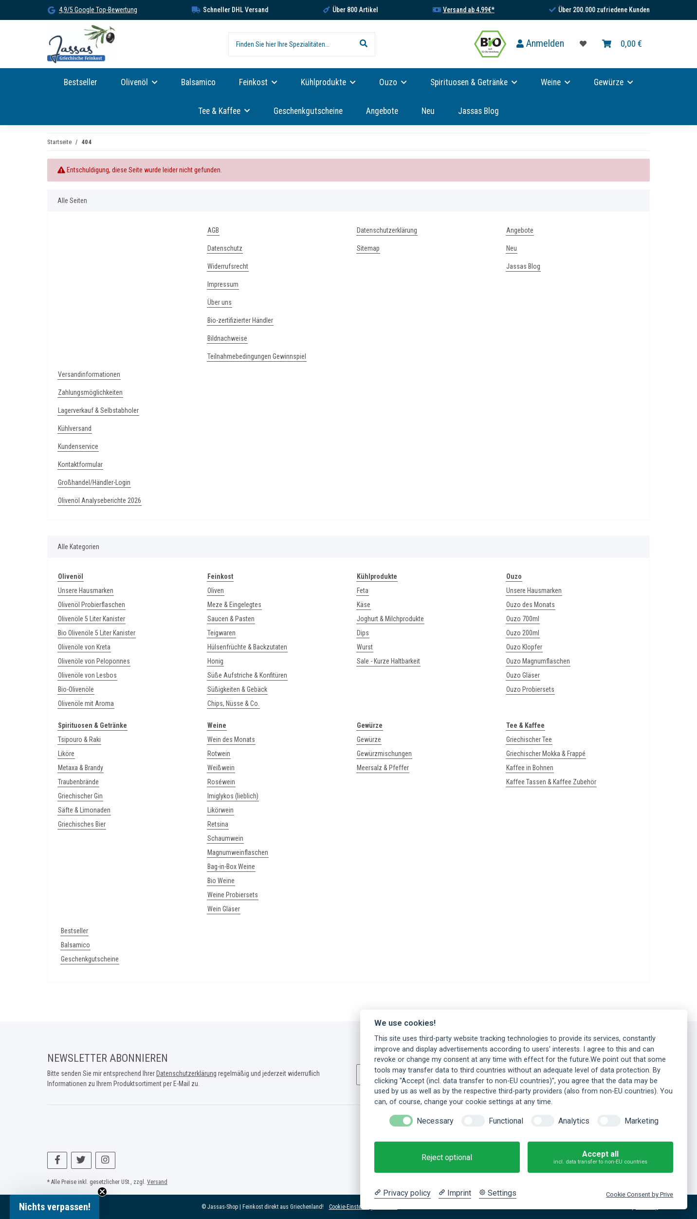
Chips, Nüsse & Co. (233, 703)
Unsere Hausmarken (85, 590)
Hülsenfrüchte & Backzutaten (247, 647)
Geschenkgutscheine (90, 959)
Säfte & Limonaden (84, 810)
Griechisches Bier (82, 824)
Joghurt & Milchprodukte (390, 619)
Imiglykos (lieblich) (232, 796)
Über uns (219, 302)
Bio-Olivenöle (76, 689)
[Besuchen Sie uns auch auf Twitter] (81, 1160)
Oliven (215, 590)
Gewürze (369, 739)
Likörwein (220, 810)
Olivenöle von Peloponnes (94, 661)
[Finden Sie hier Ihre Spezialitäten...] (290, 44)
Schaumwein (225, 838)
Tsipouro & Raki (79, 739)
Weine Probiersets (232, 895)
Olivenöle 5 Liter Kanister (91, 619)
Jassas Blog (478, 111)
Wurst (365, 647)
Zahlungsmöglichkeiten (90, 392)
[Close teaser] (102, 1192)
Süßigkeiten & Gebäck (237, 689)
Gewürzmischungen (384, 753)
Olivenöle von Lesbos (87, 675)
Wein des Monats (231, 739)
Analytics (573, 1121)
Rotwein (218, 753)
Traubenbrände (78, 782)
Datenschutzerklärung (387, 230)
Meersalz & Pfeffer (383, 768)
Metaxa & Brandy (80, 768)
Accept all (600, 1157)
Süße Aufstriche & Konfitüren (247, 675)
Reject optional (447, 1157)
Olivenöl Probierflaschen (91, 605)
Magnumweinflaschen (237, 852)
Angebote (382, 111)
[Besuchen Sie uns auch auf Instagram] (105, 1160)
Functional (506, 1121)
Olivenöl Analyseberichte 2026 (99, 500)
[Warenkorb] (622, 44)
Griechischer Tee (529, 739)
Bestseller (74, 931)
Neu (428, 111)
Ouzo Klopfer (524, 647)
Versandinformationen (89, 374)
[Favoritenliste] (583, 44)
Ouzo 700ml (522, 619)
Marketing (641, 1121)
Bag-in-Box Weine (231, 866)
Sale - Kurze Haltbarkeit (388, 661)
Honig (215, 661)
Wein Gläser (223, 909)
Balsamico (75, 945)
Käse (363, 605)
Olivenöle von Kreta (84, 647)
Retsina (217, 824)
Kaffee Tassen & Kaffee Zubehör (551, 782)
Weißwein (221, 768)
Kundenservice (78, 446)
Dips (363, 633)
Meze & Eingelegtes (234, 605)
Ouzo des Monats (530, 605)
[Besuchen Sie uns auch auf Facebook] (57, 1160)
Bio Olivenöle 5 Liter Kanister (96, 633)
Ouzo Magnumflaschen (538, 661)
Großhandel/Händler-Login (94, 482)
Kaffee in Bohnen (529, 768)
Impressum (222, 284)
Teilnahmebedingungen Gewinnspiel (256, 356)
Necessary (435, 1121)
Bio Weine (221, 881)
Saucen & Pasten (231, 619)
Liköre (66, 753)
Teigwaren (221, 633)
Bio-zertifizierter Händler (240, 320)
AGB (213, 230)
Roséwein (221, 782)
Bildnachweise (227, 338)
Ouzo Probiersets (530, 689)
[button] (540, 44)
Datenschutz (224, 248)
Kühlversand (75, 428)
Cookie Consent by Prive (639, 1194)
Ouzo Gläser (523, 675)
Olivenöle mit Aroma (86, 703)
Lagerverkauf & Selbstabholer (98, 410)
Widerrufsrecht (227, 266)
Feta (362, 590)
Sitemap (368, 248)
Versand (157, 1182)
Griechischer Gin (80, 796)
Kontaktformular (80, 464)
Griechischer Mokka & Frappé (546, 753)
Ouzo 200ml (522, 633)
